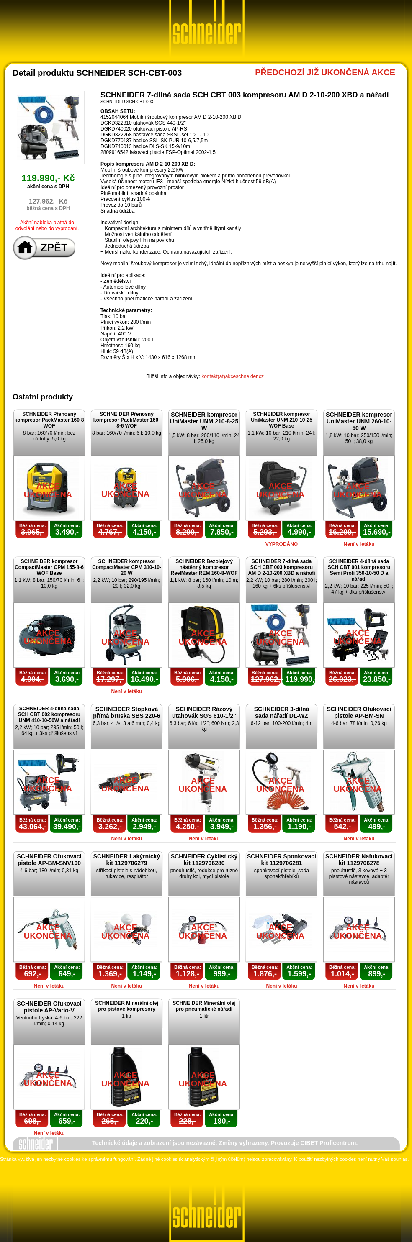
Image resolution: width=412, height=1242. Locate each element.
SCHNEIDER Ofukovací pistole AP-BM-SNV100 (49, 859)
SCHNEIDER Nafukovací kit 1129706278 (359, 859)
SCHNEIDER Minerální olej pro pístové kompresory (126, 1006)
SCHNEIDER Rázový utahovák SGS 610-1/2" (204, 712)
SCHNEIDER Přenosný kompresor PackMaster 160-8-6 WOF (126, 420)
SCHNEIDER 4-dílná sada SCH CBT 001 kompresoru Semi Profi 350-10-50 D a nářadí (359, 570)
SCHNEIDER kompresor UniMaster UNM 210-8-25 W (204, 421)
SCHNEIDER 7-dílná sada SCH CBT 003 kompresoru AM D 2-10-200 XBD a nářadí (281, 567)
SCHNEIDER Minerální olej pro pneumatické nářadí (204, 1006)
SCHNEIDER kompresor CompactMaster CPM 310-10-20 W (126, 567)
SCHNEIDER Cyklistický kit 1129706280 (204, 859)
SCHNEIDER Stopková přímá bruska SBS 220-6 (126, 712)
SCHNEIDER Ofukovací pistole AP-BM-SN (359, 712)
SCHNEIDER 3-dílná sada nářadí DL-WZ (281, 712)
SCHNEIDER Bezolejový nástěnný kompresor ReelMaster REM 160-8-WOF (203, 567)
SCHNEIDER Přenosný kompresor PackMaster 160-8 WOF (49, 420)
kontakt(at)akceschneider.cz (232, 376)
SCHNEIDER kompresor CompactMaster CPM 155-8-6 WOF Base (49, 567)
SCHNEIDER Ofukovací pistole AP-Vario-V (49, 1007)
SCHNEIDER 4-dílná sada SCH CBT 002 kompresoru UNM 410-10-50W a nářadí (49, 714)
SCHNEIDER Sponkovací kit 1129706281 (281, 859)
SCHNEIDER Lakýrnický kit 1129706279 (126, 859)
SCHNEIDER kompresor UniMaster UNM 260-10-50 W (359, 421)
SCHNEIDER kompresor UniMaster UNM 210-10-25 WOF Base (281, 420)
